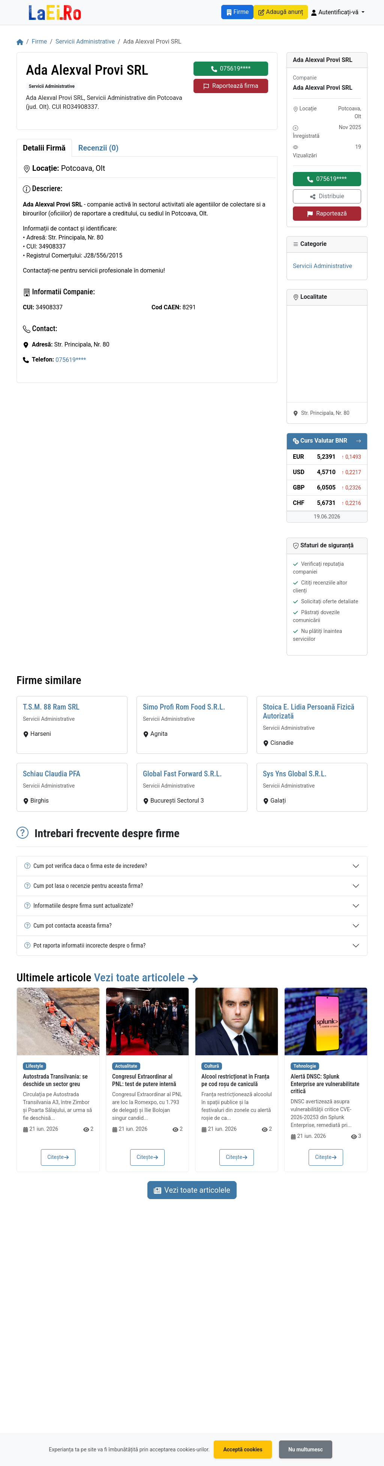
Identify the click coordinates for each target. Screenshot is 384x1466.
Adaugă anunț (280, 11)
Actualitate (126, 1066)
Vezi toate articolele (146, 977)
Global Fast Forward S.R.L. (182, 773)
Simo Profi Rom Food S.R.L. (184, 706)
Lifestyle (34, 1066)
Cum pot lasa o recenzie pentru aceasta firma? (83, 885)
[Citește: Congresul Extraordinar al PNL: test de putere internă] (147, 1021)
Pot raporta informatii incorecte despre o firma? (85, 945)
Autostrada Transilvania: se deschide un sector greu (55, 1080)
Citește (58, 1157)
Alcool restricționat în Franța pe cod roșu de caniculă (235, 1080)
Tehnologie (305, 1066)
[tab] (44, 148)
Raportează (327, 213)
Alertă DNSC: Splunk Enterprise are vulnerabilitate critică (325, 1083)
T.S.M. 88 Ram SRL (51, 706)
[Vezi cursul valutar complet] (358, 441)
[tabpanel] (147, 270)
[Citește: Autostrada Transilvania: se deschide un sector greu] (58, 1021)
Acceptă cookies (242, 1449)
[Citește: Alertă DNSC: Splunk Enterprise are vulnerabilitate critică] (326, 1021)
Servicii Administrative (85, 41)
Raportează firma (230, 85)
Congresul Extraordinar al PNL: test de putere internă (144, 1080)
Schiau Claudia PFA (51, 773)
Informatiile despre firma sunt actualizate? (78, 905)
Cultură (211, 1066)
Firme (237, 11)
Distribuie (327, 196)
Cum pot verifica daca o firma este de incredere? (85, 865)
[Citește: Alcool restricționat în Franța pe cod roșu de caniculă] (236, 1021)
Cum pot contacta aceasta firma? (68, 925)
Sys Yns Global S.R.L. (295, 773)
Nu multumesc (305, 1449)
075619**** (231, 68)
